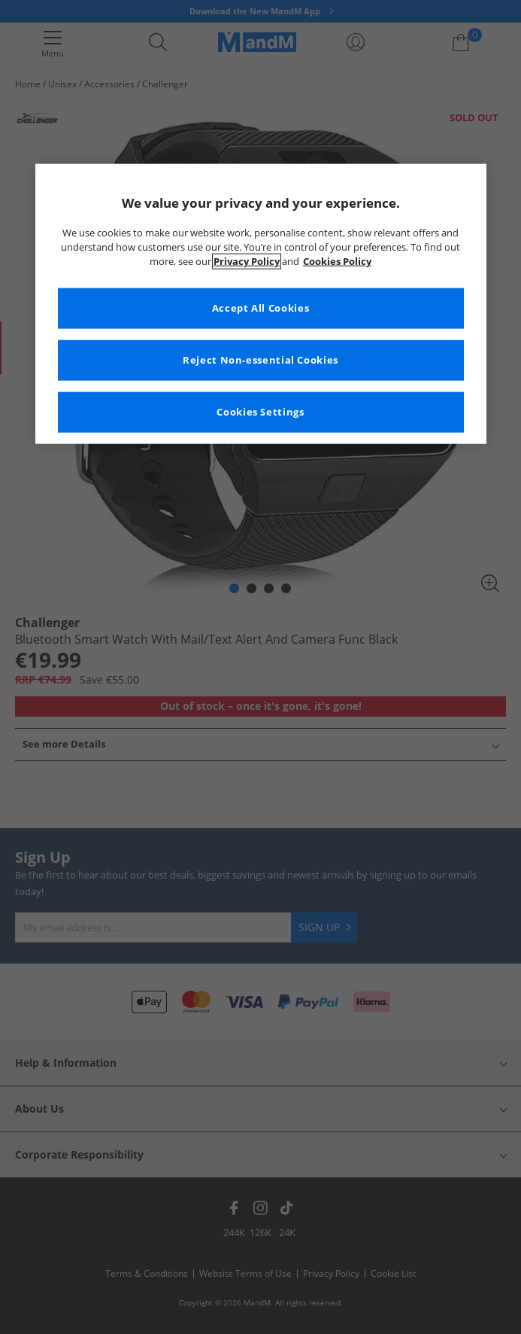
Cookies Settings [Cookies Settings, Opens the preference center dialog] (260, 412)
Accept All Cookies (260, 308)
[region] (260, 303)
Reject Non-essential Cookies (260, 360)
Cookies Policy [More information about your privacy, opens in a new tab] (337, 261)
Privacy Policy (247, 261)
